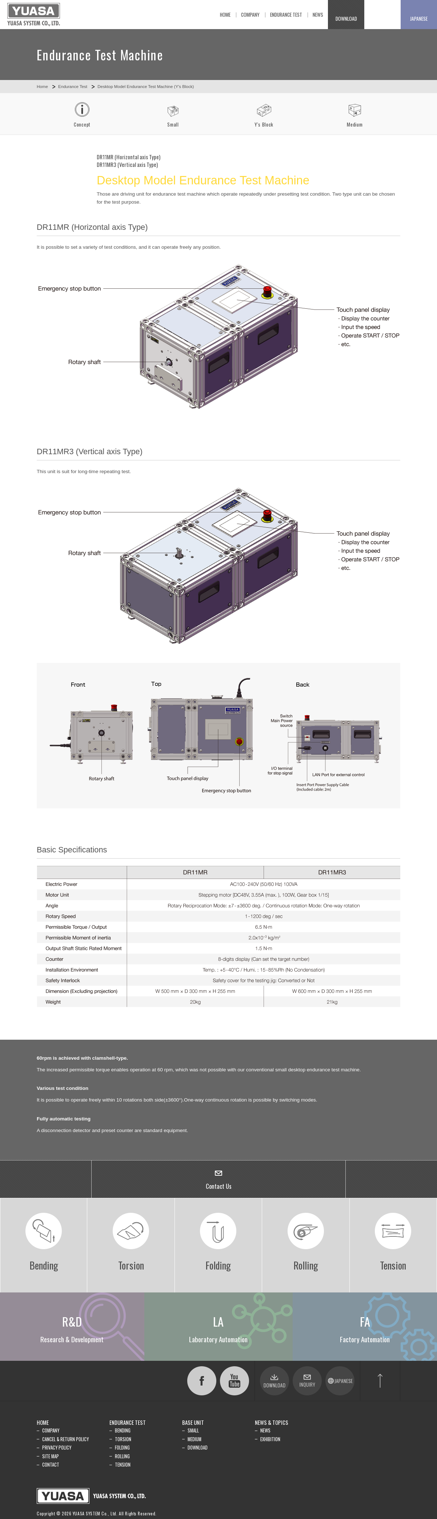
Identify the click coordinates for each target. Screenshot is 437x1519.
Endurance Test (72, 86)
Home (42, 86)
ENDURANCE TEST (127, 1422)
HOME (43, 1422)
